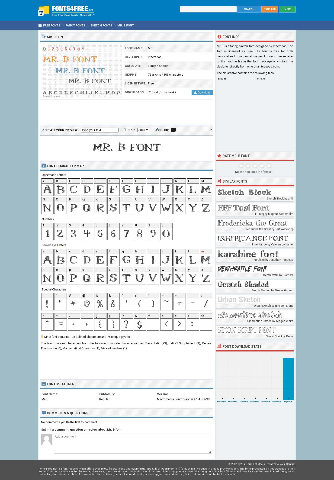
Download (202, 92)
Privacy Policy (274, 464)
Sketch (163, 66)
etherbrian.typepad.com (263, 66)
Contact (290, 464)
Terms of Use (254, 464)
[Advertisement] (126, 112)
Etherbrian (154, 57)
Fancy (152, 66)
